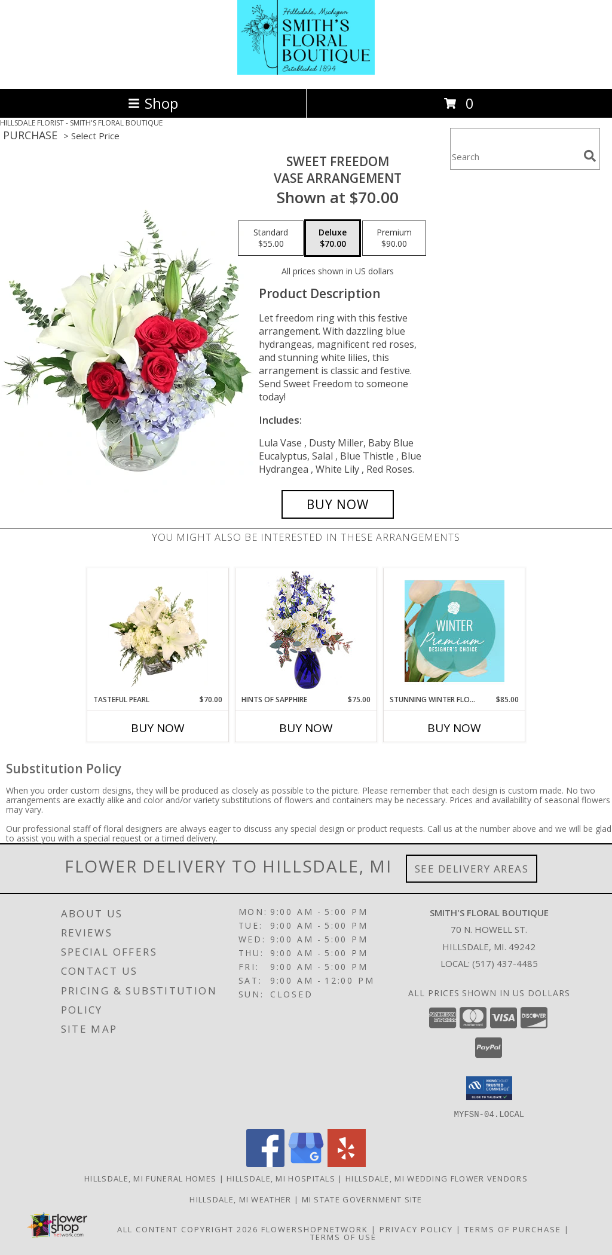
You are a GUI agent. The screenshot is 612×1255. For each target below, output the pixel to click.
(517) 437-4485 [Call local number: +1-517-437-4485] (505, 963)
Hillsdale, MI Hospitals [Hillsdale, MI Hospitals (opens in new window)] (281, 1178)
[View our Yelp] (347, 1163)
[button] (489, 1088)
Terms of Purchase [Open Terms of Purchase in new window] (512, 1228)
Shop (153, 103)
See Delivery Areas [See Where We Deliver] (472, 869)
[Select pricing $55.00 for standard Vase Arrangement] (270, 238)
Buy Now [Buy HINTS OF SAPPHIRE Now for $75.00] (306, 728)
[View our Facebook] (265, 1163)
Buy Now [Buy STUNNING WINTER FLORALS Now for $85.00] (454, 728)
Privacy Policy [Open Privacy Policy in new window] (416, 1228)
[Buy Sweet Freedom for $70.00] (337, 504)
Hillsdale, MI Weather (240, 1198)
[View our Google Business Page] (306, 1163)
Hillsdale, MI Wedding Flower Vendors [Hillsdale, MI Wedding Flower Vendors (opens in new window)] (436, 1178)
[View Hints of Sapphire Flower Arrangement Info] (306, 631)
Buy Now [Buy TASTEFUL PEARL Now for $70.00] (158, 728)
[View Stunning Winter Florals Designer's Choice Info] (454, 631)
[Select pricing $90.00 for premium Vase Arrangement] (394, 238)
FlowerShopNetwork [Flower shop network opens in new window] (314, 1228)
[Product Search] (515, 156)
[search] (589, 156)
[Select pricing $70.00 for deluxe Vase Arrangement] (332, 238)
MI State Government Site (362, 1198)
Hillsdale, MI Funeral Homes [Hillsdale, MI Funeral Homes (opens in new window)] (150, 1178)
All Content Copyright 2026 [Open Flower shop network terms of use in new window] (187, 1228)
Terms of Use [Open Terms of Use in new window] (343, 1236)
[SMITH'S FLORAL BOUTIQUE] (306, 71)
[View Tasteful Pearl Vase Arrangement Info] (158, 631)
